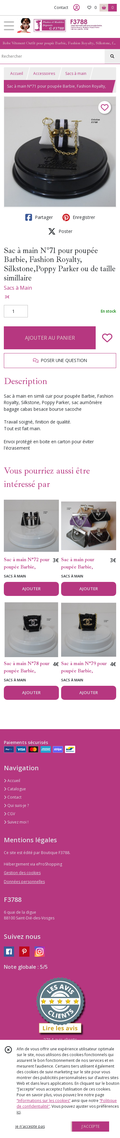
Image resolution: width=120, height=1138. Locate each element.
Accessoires (44, 73)
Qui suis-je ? (16, 805)
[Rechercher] (112, 56)
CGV (9, 813)
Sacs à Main (18, 287)
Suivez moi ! (16, 822)
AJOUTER (31, 588)
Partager (39, 217)
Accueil (16, 73)
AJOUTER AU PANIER (50, 337)
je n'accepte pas (30, 1126)
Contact (61, 7)
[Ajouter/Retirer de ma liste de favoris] (107, 337)
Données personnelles (24, 881)
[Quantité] (16, 311)
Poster (60, 231)
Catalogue (15, 789)
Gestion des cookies (22, 872)
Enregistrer (78, 217)
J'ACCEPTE (91, 1126)
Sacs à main (75, 73)
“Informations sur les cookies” (43, 1100)
